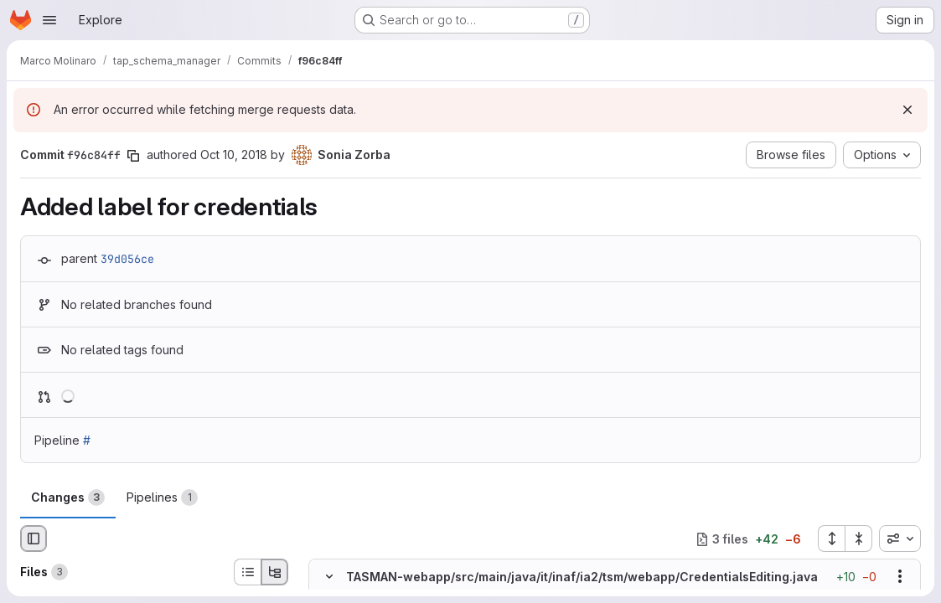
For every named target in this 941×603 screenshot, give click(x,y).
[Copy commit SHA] (133, 156)
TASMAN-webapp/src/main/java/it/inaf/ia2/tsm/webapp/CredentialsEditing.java (582, 577)
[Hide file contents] (329, 576)
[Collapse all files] (858, 538)
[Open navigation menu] (49, 20)
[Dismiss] (907, 110)
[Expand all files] (831, 538)
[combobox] (900, 538)
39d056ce (127, 258)
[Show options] (900, 576)
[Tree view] (274, 572)
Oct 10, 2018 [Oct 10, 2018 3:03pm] (233, 154)
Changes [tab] (68, 497)
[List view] (247, 572)
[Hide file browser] (33, 538)
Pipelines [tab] (162, 497)
